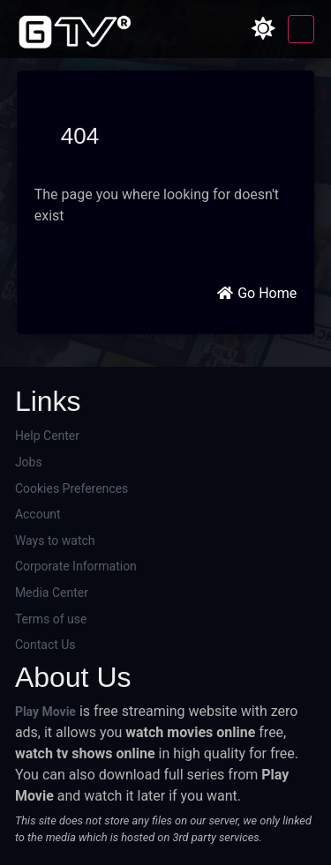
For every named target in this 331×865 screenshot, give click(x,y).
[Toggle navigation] (301, 29)
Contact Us (45, 645)
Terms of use (51, 619)
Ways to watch (55, 540)
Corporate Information (76, 566)
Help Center (47, 436)
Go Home (256, 293)
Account (38, 514)
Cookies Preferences (71, 488)
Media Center (51, 592)
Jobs (28, 462)
